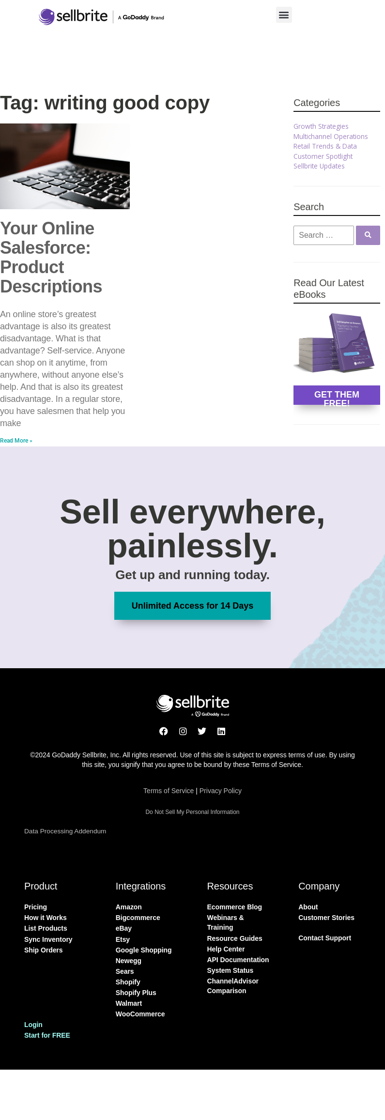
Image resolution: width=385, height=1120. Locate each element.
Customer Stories (326, 917)
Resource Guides (234, 938)
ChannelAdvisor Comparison (233, 986)
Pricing (35, 907)
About (308, 907)
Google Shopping (144, 950)
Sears (125, 971)
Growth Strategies (321, 126)
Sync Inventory (48, 939)
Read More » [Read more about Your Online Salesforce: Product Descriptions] (16, 440)
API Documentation (238, 960)
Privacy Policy (221, 791)
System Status (230, 970)
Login (33, 1024)
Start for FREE (47, 1035)
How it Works (45, 917)
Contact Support (324, 938)
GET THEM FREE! (336, 397)
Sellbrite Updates (319, 165)
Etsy (123, 939)
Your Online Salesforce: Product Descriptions (51, 257)
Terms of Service (168, 791)
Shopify (128, 982)
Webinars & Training (225, 922)
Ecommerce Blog (234, 907)
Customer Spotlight (323, 156)
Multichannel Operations (330, 136)
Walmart (129, 1003)
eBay (124, 928)
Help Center (226, 949)
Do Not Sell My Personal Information (192, 812)
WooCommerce (140, 1014)
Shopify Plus (136, 993)
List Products (45, 928)
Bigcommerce (138, 917)
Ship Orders (43, 950)
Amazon (129, 907)
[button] (284, 15)
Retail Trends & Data (325, 146)
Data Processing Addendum (65, 831)
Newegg (128, 961)
